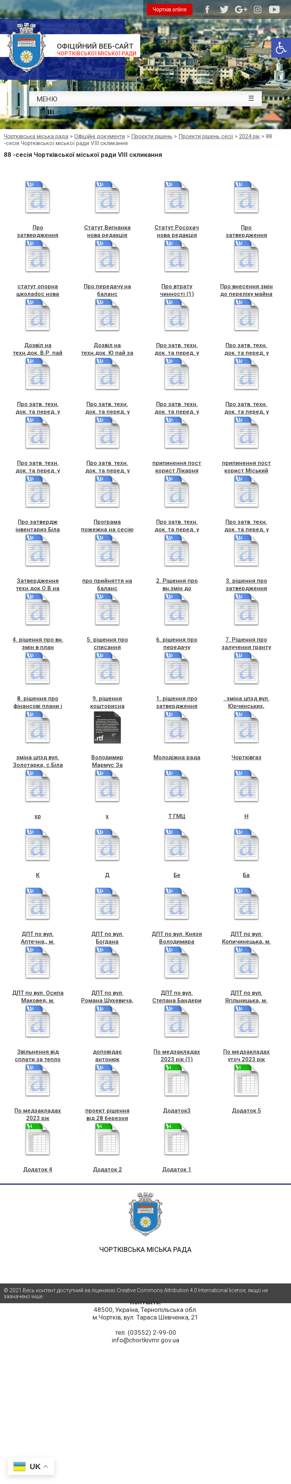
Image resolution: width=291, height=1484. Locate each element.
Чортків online (170, 9)
